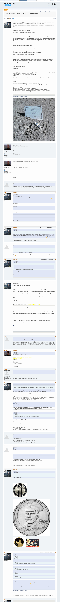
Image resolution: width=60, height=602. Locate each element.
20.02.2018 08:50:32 (15, 227)
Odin (5, 181)
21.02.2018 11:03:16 (15, 369)
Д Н (5, 192)
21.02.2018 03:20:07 (15, 350)
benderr (5, 143)
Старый (5, 369)
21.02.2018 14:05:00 (15, 469)
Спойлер (15, 277)
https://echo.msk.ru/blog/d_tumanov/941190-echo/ (20, 96)
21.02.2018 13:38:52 (15, 445)
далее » (55, 15)
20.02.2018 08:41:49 (15, 192)
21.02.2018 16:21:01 (15, 599)
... (11, 18)
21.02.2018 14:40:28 (15, 552)
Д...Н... (14, 325)
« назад (52, 15)
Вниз (4, 18)
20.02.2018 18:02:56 (15, 259)
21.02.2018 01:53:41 (15, 336)
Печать (55, 18)
